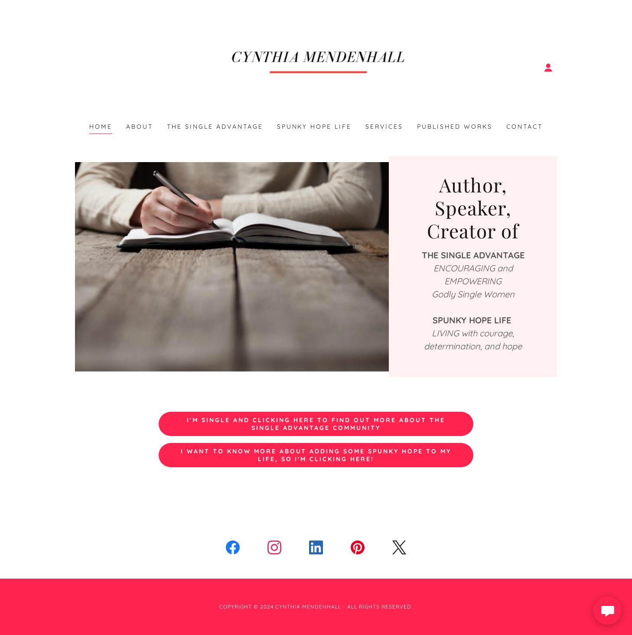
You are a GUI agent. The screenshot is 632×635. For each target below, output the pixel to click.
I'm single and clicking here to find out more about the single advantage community (316, 424)
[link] (316, 66)
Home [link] (100, 126)
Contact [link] (524, 126)
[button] (548, 67)
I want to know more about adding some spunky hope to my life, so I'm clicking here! (316, 455)
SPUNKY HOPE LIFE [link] (314, 126)
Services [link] (384, 126)
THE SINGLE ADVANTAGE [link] (215, 126)
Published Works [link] (454, 126)
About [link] (139, 126)
